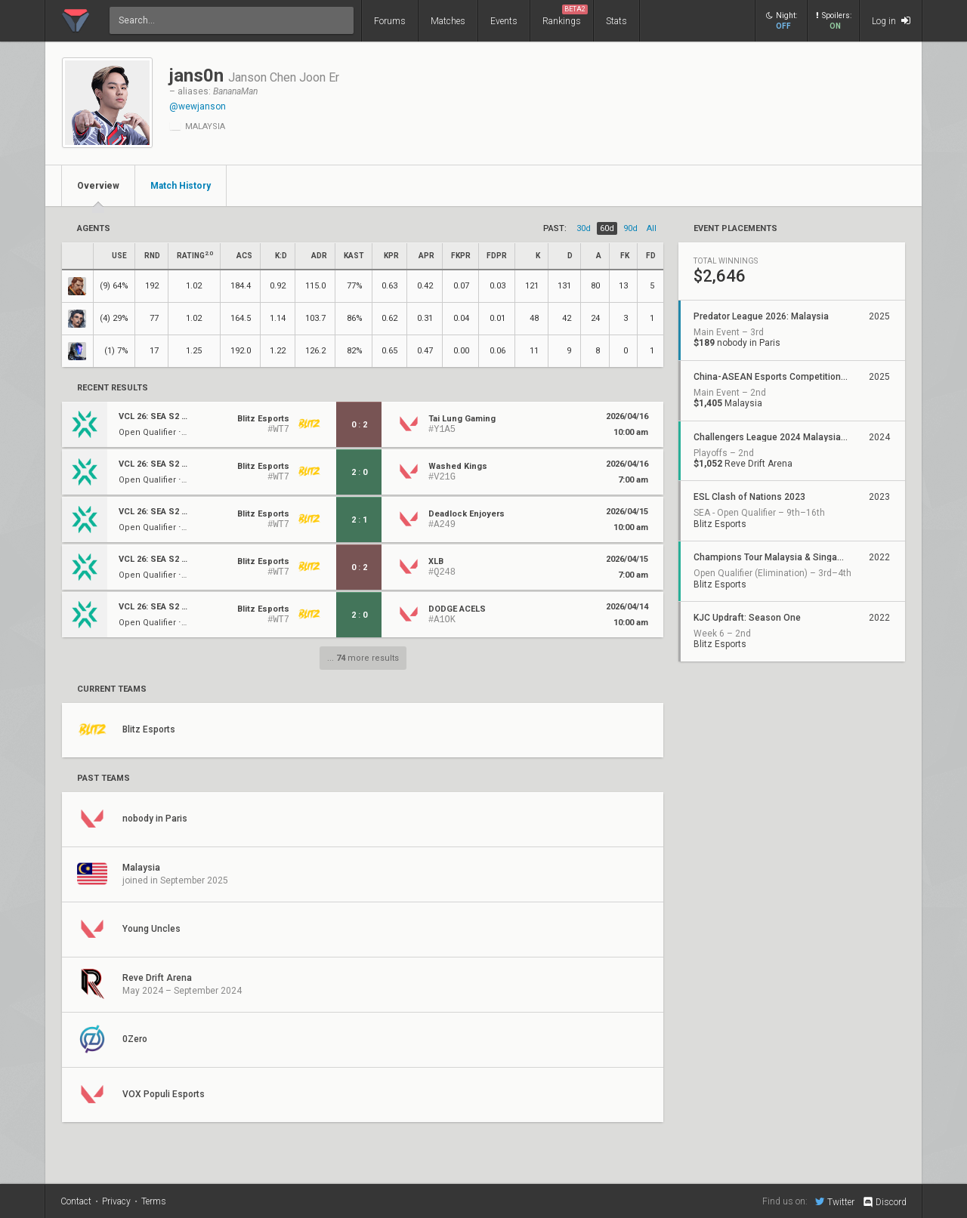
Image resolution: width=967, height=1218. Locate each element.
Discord (884, 1202)
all (652, 228)
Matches (448, 21)
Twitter (834, 1201)
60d (607, 228)
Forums (390, 21)
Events (503, 21)
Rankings (565, 15)
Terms (153, 1201)
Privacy (116, 1201)
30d (583, 228)
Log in (891, 20)
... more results (363, 658)
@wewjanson (197, 106)
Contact (75, 1201)
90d (630, 228)
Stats (616, 21)
